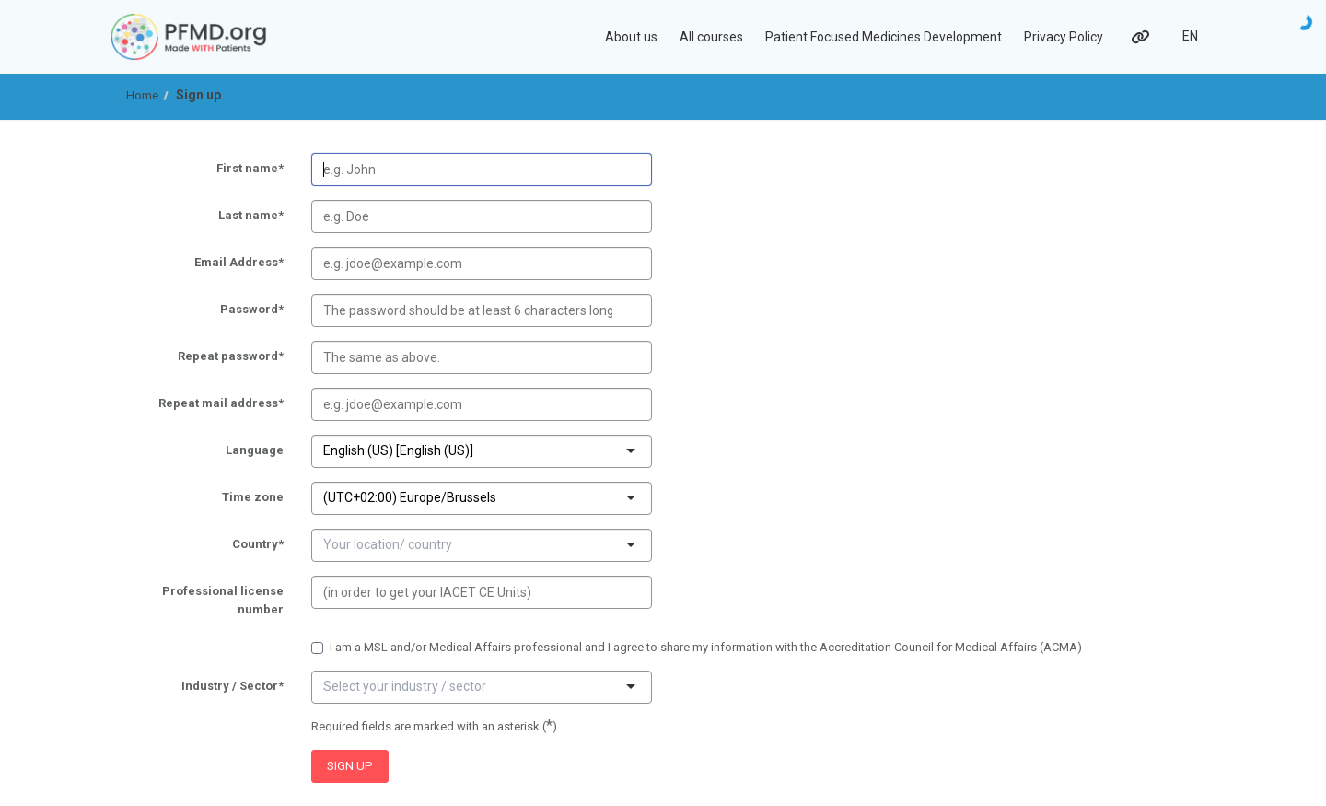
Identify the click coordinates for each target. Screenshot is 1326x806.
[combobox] (475, 450)
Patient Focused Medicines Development (883, 36)
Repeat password (208, 357)
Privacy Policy (1063, 36)
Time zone (208, 498)
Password (208, 310)
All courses (711, 36)
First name (208, 169)
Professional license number (208, 601)
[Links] (1139, 37)
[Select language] (1190, 37)
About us (631, 36)
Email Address (208, 263)
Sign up (198, 95)
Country (208, 545)
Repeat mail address (208, 404)
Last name (208, 216)
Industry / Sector (208, 687)
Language (208, 451)
